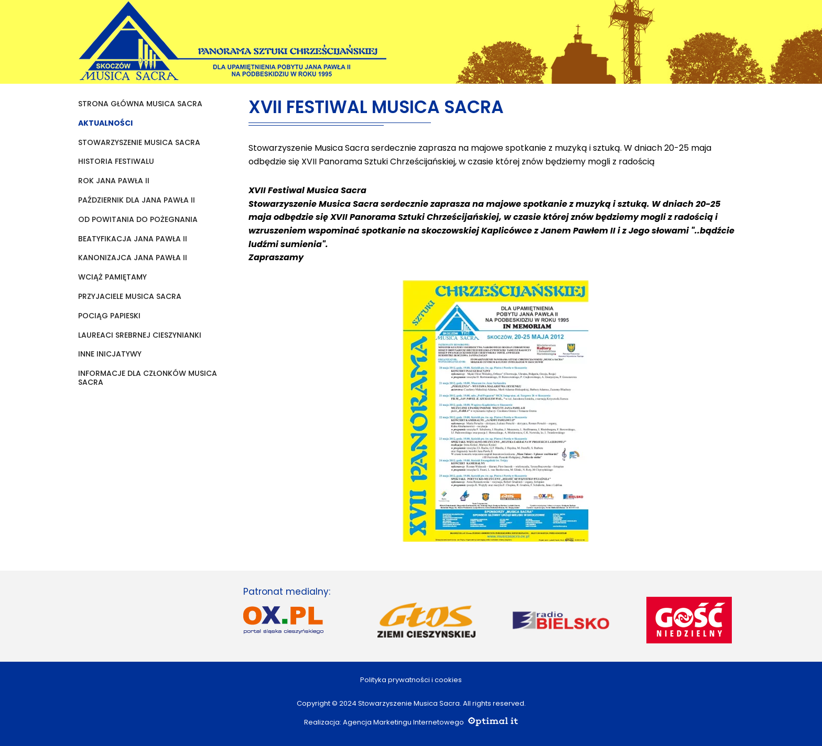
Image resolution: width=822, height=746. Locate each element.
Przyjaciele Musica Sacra (129, 296)
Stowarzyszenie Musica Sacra (139, 142)
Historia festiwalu (116, 161)
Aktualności (105, 123)
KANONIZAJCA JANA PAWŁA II (132, 257)
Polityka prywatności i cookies (411, 680)
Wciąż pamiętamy (112, 277)
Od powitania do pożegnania (138, 219)
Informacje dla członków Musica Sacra (147, 378)
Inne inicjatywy (110, 354)
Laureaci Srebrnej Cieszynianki (139, 335)
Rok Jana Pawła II (113, 180)
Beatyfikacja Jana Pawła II (132, 239)
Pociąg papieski (109, 315)
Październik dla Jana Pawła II (136, 200)
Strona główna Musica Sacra (140, 103)
